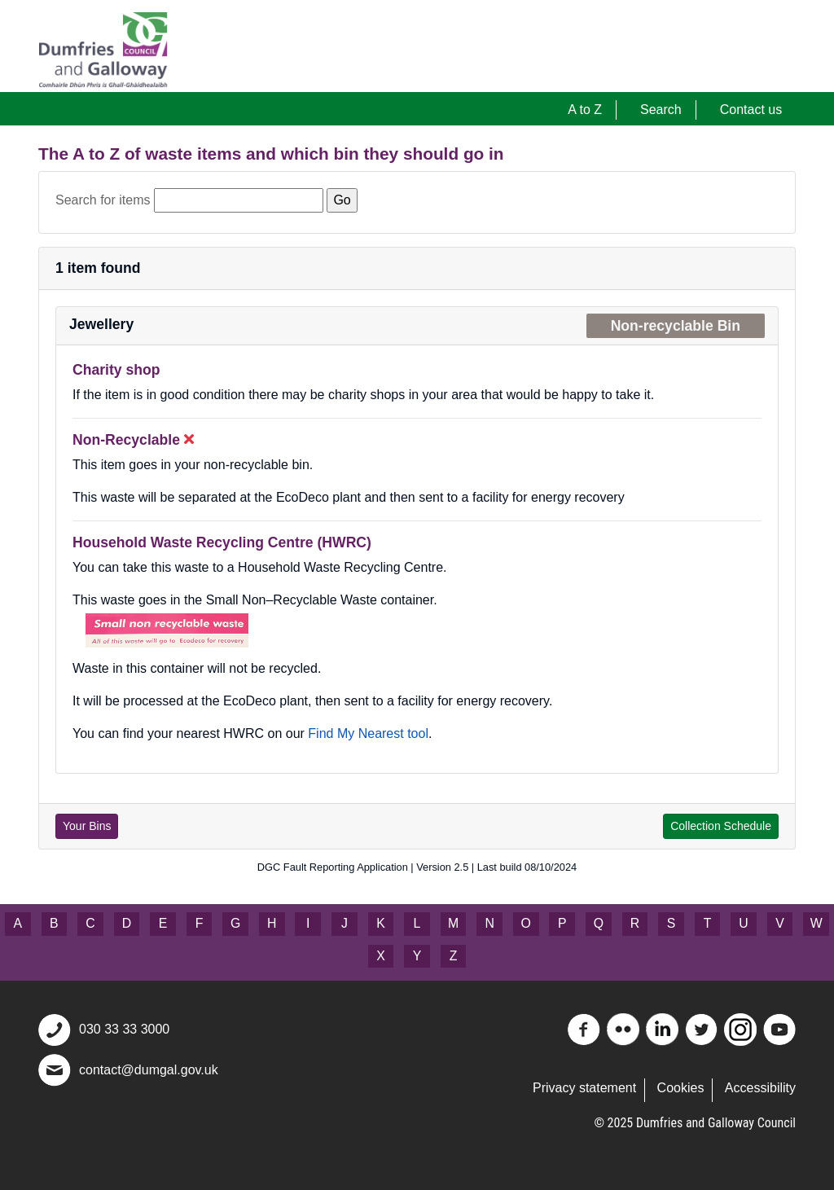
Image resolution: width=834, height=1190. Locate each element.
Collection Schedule (720, 825)
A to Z (585, 109)
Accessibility (760, 1088)
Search (661, 109)
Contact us (751, 109)
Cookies (681, 1088)
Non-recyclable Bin (675, 326)
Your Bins (87, 825)
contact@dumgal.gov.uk (148, 1070)
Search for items (102, 200)
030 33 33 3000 (124, 1029)
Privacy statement (584, 1088)
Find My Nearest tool (368, 733)
